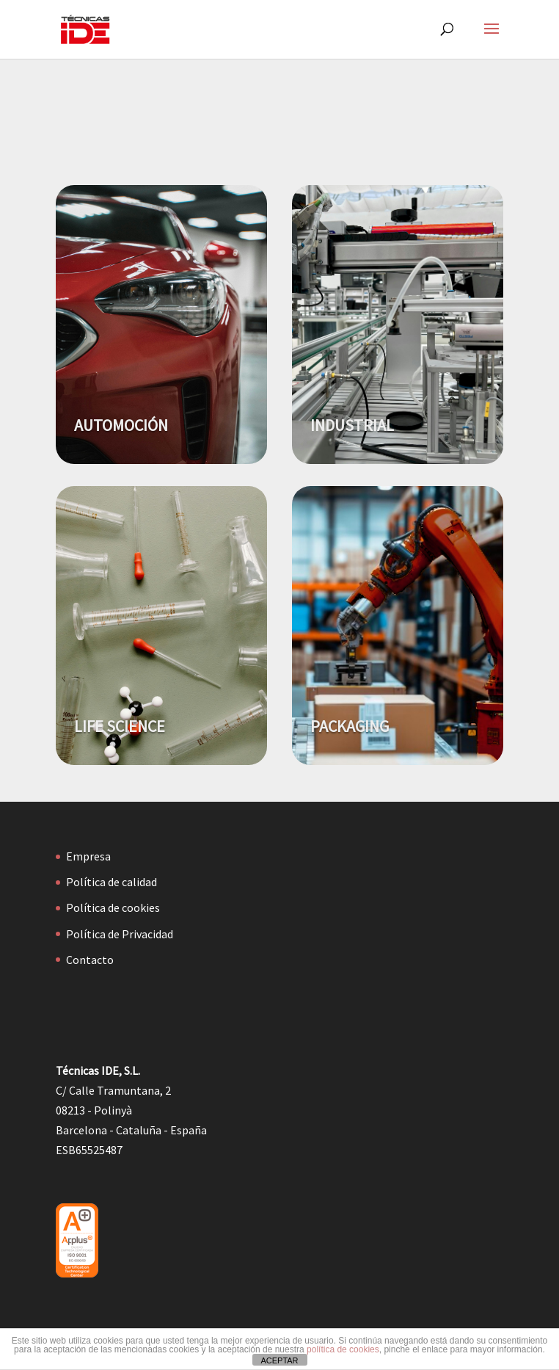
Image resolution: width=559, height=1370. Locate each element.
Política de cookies (113, 907)
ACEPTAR (279, 1360)
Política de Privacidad (119, 934)
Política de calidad (111, 881)
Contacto (90, 959)
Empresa (88, 856)
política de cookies (343, 1349)
